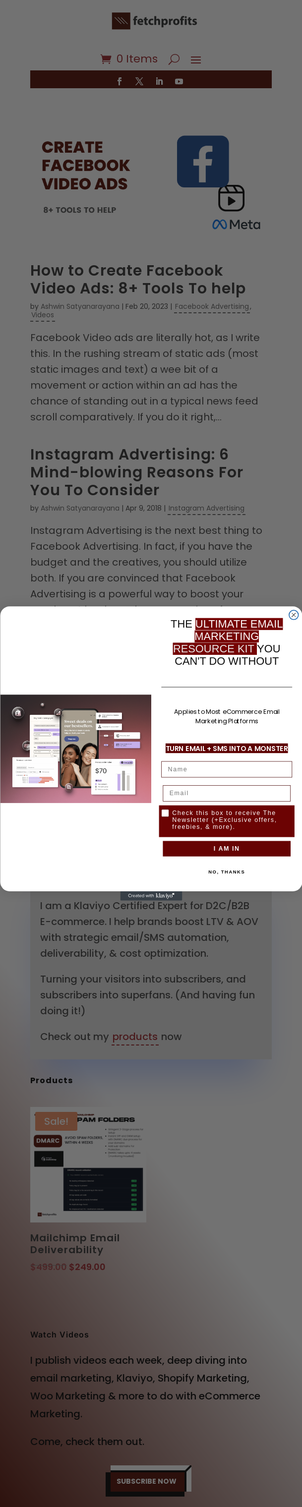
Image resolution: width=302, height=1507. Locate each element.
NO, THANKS (226, 871)
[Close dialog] (293, 615)
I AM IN (226, 848)
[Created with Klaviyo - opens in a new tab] (151, 896)
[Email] (227, 793)
